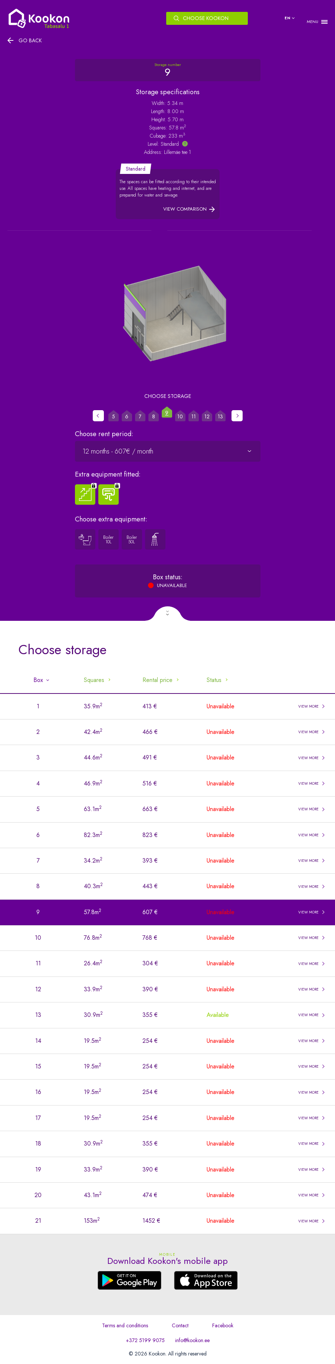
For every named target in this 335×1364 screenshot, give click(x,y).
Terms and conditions (125, 1325)
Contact (180, 1325)
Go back (30, 40)
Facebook (222, 1325)
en (287, 18)
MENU (312, 21)
